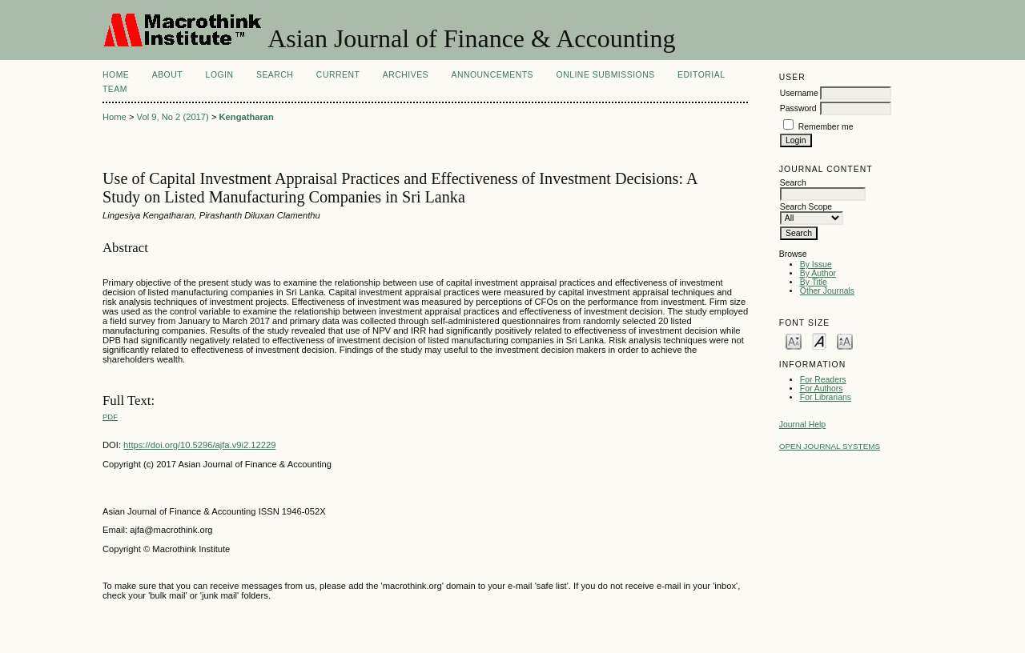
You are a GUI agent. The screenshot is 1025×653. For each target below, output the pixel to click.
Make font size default (819, 340)
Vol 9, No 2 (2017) (173, 117)
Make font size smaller (794, 340)
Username (799, 93)
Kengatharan (246, 117)
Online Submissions (606, 74)
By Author (818, 273)
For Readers (823, 379)
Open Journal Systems (829, 446)
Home (115, 74)
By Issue (816, 264)
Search (274, 74)
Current (338, 74)
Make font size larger (845, 340)
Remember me (826, 126)
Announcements (492, 74)
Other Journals (827, 290)
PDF (110, 416)
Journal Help (802, 424)
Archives (405, 74)
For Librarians (825, 397)
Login (220, 74)
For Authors (821, 388)
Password (798, 108)
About (167, 74)
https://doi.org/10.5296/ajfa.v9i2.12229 (199, 445)
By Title (813, 282)
